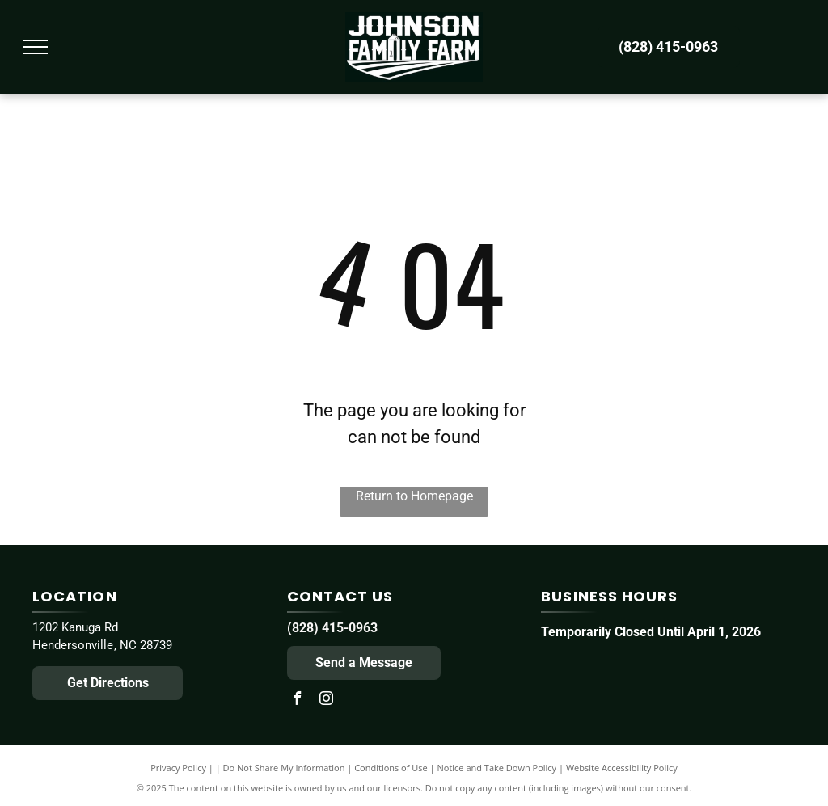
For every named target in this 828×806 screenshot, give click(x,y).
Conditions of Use (391, 768)
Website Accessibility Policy (622, 768)
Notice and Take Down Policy (497, 768)
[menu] (36, 47)
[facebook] (297, 700)
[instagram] (326, 700)
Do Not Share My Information (284, 768)
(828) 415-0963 (332, 627)
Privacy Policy (178, 768)
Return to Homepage (414, 496)
